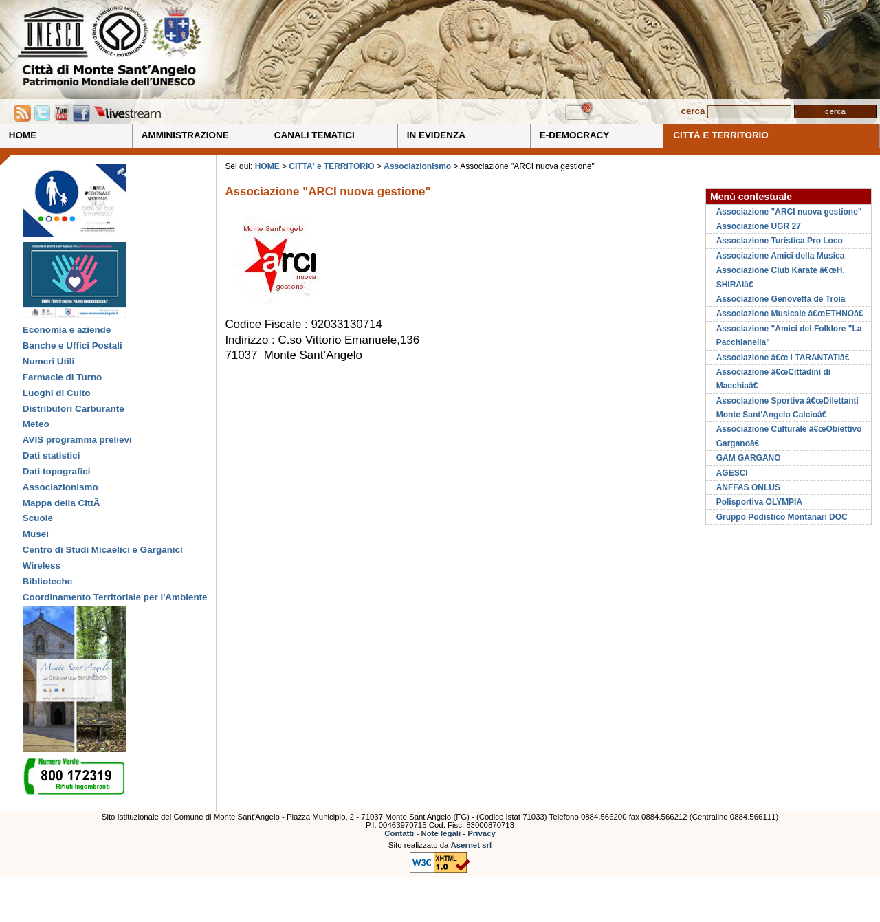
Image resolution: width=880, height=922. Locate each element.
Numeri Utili (48, 361)
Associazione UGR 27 (758, 226)
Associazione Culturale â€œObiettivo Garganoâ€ (789, 436)
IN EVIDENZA (436, 135)
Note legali (441, 833)
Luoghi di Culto (57, 393)
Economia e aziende (67, 330)
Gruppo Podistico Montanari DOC (782, 517)
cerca (693, 111)
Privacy (482, 833)
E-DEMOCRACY (575, 135)
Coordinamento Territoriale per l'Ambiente (115, 597)
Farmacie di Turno (62, 377)
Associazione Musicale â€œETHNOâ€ (792, 313)
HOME (22, 135)
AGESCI (732, 473)
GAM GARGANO (748, 458)
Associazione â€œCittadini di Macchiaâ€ (773, 379)
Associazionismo (60, 487)
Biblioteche (47, 581)
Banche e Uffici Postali (72, 345)
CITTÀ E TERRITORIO (721, 135)
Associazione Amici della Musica (780, 256)
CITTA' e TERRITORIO (333, 166)
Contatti (399, 833)
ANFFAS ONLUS (748, 487)
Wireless (41, 565)
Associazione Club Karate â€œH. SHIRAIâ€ (780, 277)
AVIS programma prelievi (77, 440)
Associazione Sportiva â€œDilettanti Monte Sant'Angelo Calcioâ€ (787, 407)
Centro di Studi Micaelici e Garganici (103, 550)
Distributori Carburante (73, 409)
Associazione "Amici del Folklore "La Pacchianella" (789, 335)
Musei (36, 534)
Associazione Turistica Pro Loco (779, 240)
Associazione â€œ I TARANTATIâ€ (785, 357)
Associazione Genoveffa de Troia (781, 299)
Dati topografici (57, 471)
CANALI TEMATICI (314, 135)
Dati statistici (51, 455)
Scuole (38, 518)
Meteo (36, 424)
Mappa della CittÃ (62, 503)
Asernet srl (471, 845)
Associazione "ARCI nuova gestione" (789, 212)
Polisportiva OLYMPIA (759, 502)
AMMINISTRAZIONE (185, 135)
